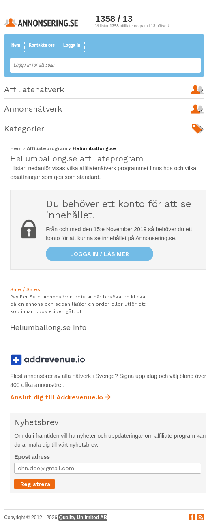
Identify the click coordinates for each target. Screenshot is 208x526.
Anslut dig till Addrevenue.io (60, 397)
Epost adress (32, 457)
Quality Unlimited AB (83, 517)
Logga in (71, 45)
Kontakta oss (42, 45)
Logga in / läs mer (99, 254)
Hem (15, 45)
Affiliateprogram (48, 148)
